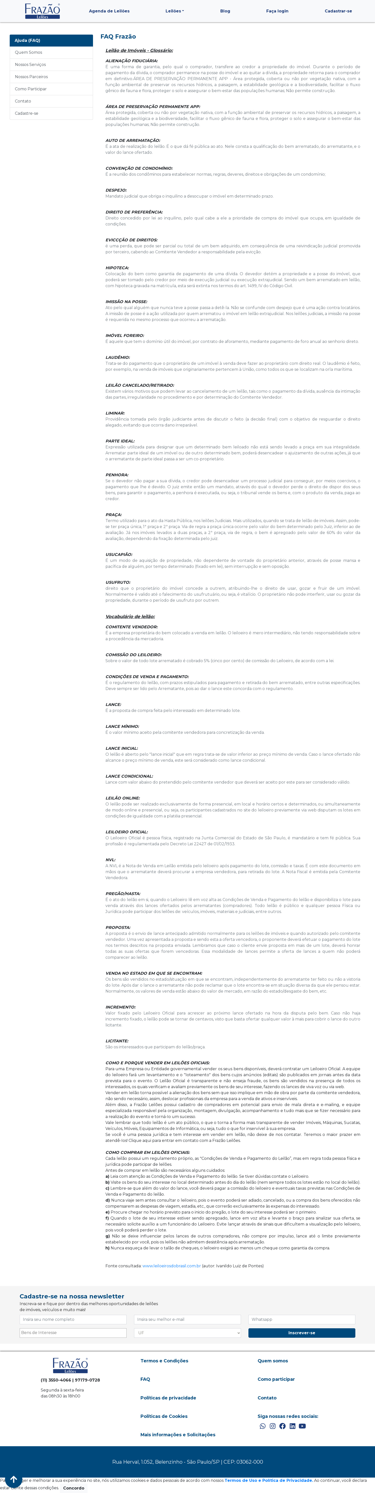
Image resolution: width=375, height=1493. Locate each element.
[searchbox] (73, 1333)
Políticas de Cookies (164, 1416)
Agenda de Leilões (109, 11)
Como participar (276, 1379)
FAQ (145, 1379)
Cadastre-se (26, 113)
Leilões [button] (173, 11)
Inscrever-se (301, 1333)
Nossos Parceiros (31, 76)
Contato (23, 101)
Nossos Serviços (30, 64)
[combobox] (73, 1333)
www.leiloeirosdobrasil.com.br (171, 1266)
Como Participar (31, 89)
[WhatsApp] (263, 1426)
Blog (225, 11)
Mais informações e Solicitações (178, 1434)
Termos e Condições (164, 1360)
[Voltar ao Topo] (13, 1479)
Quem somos (273, 1360)
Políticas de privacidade (168, 1397)
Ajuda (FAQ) (27, 40)
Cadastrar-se (338, 11)
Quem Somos (28, 52)
